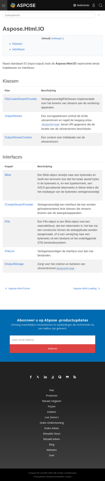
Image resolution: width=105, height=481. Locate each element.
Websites (52, 450)
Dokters (51, 411)
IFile (7, 221)
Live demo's (52, 417)
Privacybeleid (39, 477)
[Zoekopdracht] (49, 15)
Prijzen (51, 406)
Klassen (17, 43)
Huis (51, 390)
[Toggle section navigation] (99, 15)
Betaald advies (51, 439)
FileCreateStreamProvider (21, 98)
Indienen (52, 348)
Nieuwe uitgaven (51, 401)
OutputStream (13, 116)
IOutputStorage (14, 264)
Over (51, 455)
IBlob (8, 174)
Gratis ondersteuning (52, 422)
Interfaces (18, 49)
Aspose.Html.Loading (86, 288)
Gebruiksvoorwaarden (55, 477)
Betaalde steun (51, 433)
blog (51, 444)
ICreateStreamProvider (19, 204)
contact (68, 477)
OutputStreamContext (18, 137)
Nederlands (81, 5)
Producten (52, 395)
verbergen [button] (57, 38)
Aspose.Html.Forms (17, 288)
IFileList (9, 251)
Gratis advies (51, 428)
